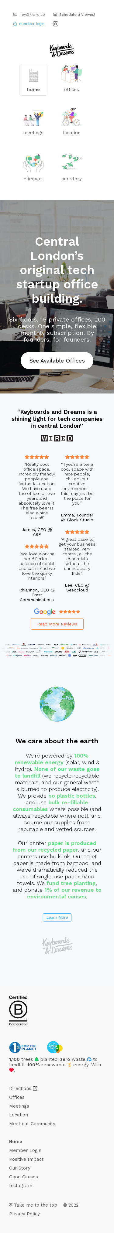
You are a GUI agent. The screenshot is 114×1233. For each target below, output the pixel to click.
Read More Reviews (57, 624)
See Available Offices (57, 360)
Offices (17, 1097)
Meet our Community (32, 1123)
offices (71, 78)
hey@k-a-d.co (29, 14)
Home (15, 1141)
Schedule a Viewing (74, 14)
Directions (23, 1088)
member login (28, 24)
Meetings (19, 1106)
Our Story (19, 1168)
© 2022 (70, 1205)
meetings (33, 123)
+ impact (33, 168)
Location (18, 1115)
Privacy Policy (24, 1214)
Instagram (20, 1185)
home (33, 80)
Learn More (57, 917)
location (71, 121)
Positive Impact (26, 1159)
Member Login (25, 1150)
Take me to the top (33, 1205)
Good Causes (23, 1177)
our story (71, 166)
